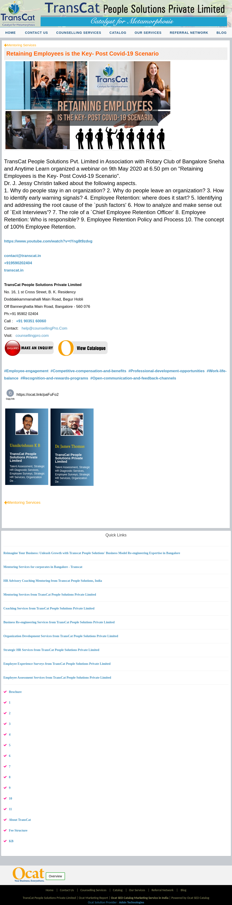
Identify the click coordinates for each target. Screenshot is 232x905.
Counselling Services (78, 32)
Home (10, 32)
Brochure (15, 692)
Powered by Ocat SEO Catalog (190, 898)
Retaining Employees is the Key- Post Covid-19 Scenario (82, 53)
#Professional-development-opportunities (167, 371)
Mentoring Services (21, 45)
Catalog (117, 32)
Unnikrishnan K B (25, 445)
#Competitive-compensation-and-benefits (89, 371)
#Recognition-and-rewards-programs (55, 378)
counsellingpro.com (32, 335)
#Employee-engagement (26, 371)
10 (10, 798)
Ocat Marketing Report (93, 898)
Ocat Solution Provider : (116, 902)
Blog (222, 32)
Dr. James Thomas (70, 446)
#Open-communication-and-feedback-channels (133, 378)
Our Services (148, 32)
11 (10, 809)
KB (11, 841)
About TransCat (20, 820)
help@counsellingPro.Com (44, 328)
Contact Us (36, 32)
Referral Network (189, 32)
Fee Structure (18, 830)
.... (14, 480)
